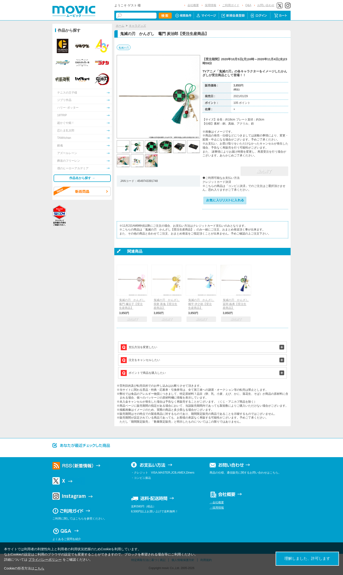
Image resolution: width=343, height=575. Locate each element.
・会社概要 (217, 502)
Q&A (248, 5)
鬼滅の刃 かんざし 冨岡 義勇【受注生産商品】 (237, 304)
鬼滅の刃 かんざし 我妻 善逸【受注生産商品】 (168, 304)
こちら (39, 568)
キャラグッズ (137, 25)
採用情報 (210, 5)
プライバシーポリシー (45, 559)
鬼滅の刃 (123, 47)
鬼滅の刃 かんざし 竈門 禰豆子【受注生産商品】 (133, 304)
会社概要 (193, 5)
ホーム (120, 25)
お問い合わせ (265, 5)
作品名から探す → (82, 178)
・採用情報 (217, 507)
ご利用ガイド (230, 5)
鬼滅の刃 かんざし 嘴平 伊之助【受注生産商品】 (202, 304)
